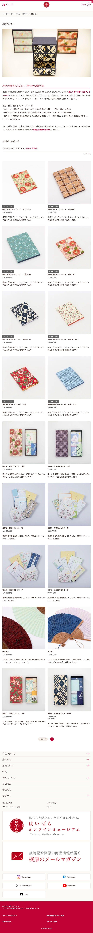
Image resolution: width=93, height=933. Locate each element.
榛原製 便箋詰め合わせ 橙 (58, 528)
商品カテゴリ (9, 753)
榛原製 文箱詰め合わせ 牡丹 (13, 713)
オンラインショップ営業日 (11, 807)
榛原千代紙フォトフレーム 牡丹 (14, 404)
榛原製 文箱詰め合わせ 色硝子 (59, 713)
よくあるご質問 (51, 922)
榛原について (9, 777)
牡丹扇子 (5, 651)
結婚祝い (34, 14)
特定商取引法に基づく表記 (55, 916)
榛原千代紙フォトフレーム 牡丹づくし (16, 209)
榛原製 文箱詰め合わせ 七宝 (59, 466)
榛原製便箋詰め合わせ (41, 129)
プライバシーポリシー (9, 916)
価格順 (28, 148)
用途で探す (7, 765)
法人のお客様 (7, 803)
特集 (4, 771)
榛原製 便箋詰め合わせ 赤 (12, 590)
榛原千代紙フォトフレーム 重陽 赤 (61, 274)
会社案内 (6, 789)
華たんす (71, 92)
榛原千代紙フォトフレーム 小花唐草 (61, 209)
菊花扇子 (51, 651)
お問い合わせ (6, 922)
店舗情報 (6, 783)
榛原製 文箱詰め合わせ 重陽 (13, 466)
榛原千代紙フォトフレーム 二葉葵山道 (16, 274)
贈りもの (6, 759)
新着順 (34, 148)
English (49, 807)
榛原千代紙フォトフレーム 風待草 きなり (63, 339)
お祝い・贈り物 (21, 14)
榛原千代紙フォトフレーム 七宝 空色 (62, 404)
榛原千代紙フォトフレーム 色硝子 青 (16, 339)
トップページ (7, 14)
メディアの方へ (51, 803)
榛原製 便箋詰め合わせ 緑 (58, 590)
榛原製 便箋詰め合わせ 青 (12, 528)
